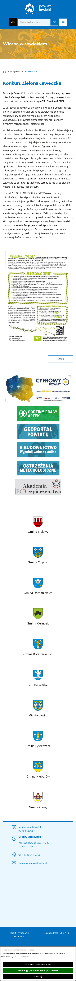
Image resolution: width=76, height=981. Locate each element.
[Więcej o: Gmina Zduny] (38, 800)
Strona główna (14, 71)
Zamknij (38, 976)
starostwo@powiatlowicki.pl (32, 862)
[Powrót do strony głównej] (5, 71)
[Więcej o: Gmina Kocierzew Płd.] (38, 647)
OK (54, 22)
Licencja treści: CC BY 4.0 (57, 932)
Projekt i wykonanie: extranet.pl (19, 934)
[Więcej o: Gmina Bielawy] (38, 524)
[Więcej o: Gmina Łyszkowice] (38, 738)
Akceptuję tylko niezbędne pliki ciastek (38, 970)
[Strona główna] (38, 9)
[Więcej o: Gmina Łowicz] (38, 677)
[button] (63, 22)
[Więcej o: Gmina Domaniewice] (38, 585)
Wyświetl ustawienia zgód (38, 964)
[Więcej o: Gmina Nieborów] (38, 769)
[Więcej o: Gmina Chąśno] (38, 555)
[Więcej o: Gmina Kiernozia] (38, 616)
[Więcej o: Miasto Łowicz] (38, 708)
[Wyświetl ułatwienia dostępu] (13, 22)
